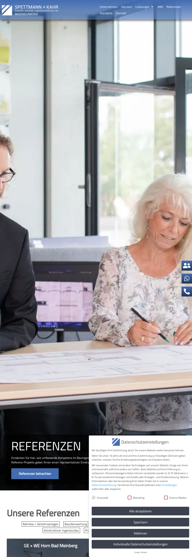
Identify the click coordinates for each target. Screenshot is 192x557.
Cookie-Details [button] (140, 552)
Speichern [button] (141, 522)
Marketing (136, 497)
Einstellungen (169, 485)
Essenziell (100, 497)
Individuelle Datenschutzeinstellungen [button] (140, 544)
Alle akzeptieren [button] (140, 510)
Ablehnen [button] (140, 533)
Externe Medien (175, 497)
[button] (145, 7)
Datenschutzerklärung (104, 485)
